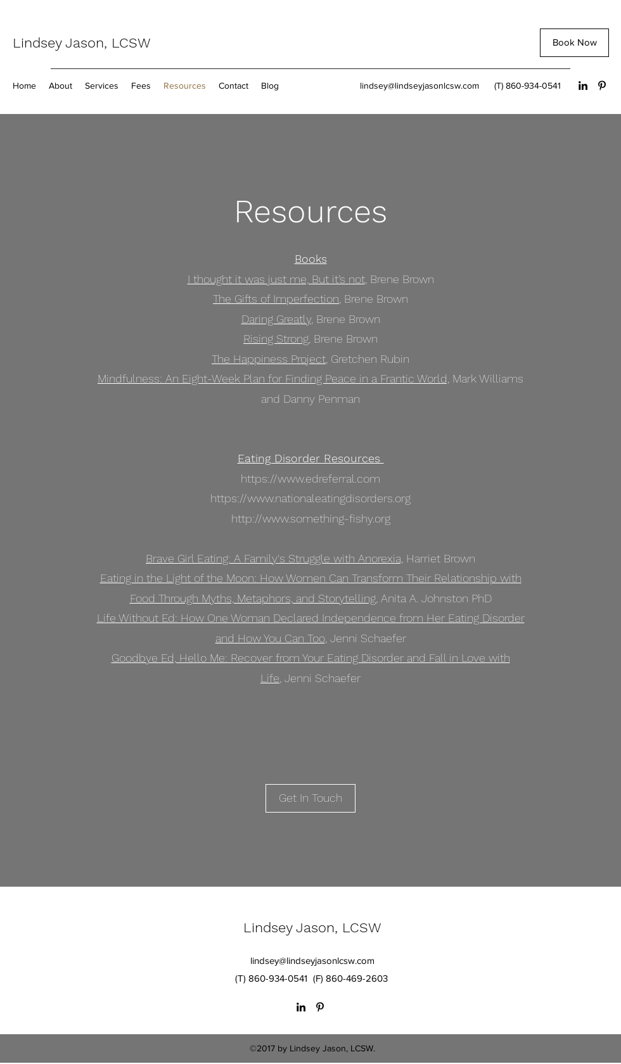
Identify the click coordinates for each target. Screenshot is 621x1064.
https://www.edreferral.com (310, 478)
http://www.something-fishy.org (310, 518)
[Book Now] (574, 42)
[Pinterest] (602, 85)
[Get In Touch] (310, 798)
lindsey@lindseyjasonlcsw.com (419, 85)
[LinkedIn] (583, 85)
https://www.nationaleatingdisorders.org (310, 498)
